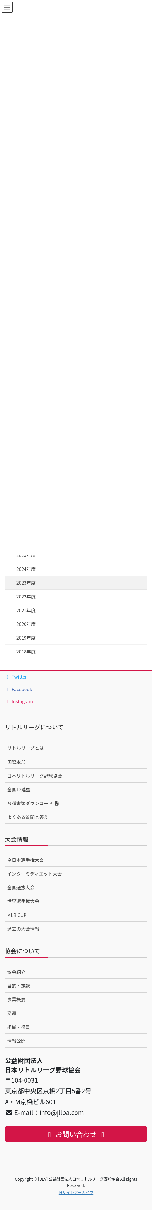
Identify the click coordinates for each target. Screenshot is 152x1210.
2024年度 (26, 569)
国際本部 (16, 762)
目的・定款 (18, 985)
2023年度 (26, 582)
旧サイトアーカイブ (76, 1192)
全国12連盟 (19, 789)
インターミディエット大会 (34, 873)
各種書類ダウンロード (33, 803)
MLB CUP (16, 915)
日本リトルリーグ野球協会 (34, 775)
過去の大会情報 (23, 928)
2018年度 (26, 651)
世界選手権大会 (23, 901)
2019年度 (26, 637)
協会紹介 (16, 972)
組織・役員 (18, 1027)
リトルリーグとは (25, 748)
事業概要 (16, 999)
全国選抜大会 (21, 887)
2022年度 (26, 596)
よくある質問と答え (27, 817)
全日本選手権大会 (25, 860)
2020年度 (26, 624)
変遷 (11, 1013)
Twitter (16, 676)
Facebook (18, 689)
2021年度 (26, 610)
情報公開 (16, 1040)
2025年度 (26, 555)
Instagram (19, 701)
